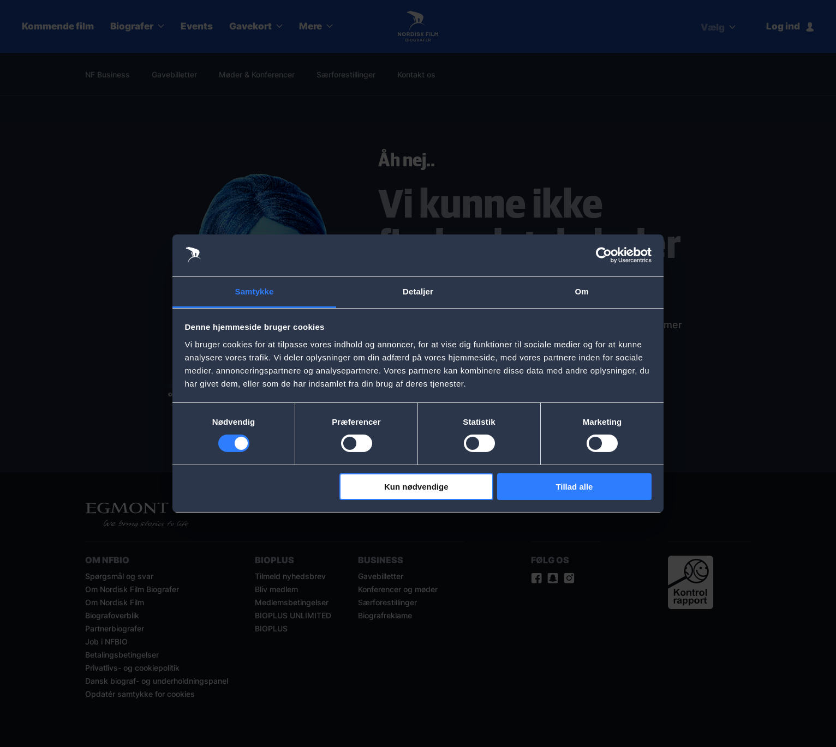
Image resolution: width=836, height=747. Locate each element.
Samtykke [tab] (254, 291)
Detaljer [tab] (418, 291)
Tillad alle (574, 486)
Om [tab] (581, 291)
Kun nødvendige (416, 486)
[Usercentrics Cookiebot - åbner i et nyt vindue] (604, 255)
